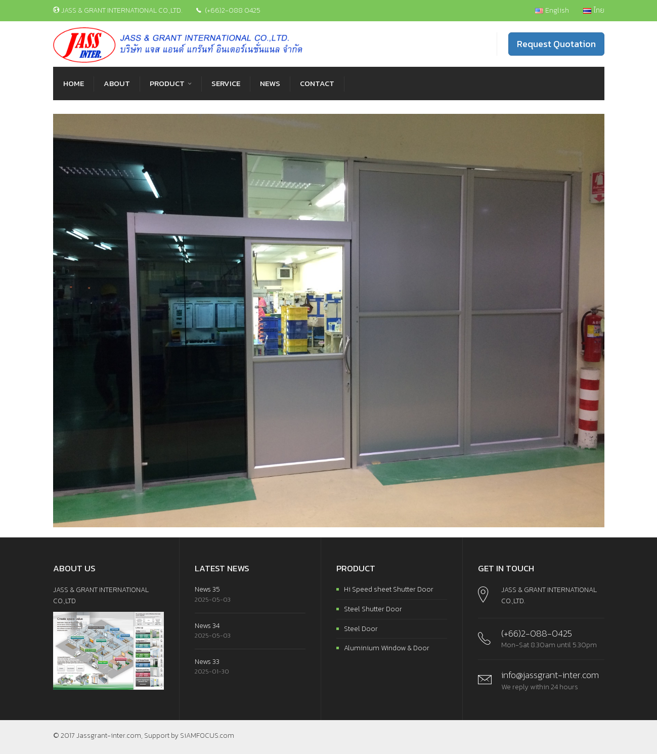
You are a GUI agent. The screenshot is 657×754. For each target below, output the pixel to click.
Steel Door (361, 628)
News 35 (207, 589)
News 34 (207, 625)
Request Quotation (556, 44)
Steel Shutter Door (373, 609)
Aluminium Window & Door (386, 648)
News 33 (207, 661)
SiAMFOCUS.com (207, 735)
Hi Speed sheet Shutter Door (388, 589)
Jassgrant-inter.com (108, 735)
